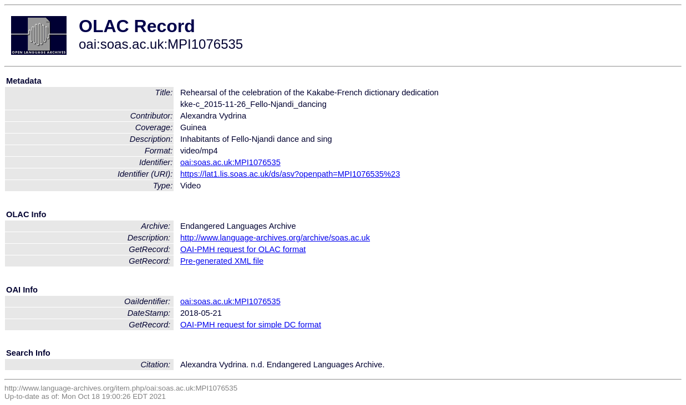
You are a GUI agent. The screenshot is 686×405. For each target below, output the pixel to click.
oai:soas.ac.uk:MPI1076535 (230, 162)
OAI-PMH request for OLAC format (243, 249)
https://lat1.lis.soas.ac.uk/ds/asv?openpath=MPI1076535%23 (290, 174)
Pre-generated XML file (221, 261)
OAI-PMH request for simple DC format (250, 324)
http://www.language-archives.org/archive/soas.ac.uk (275, 237)
